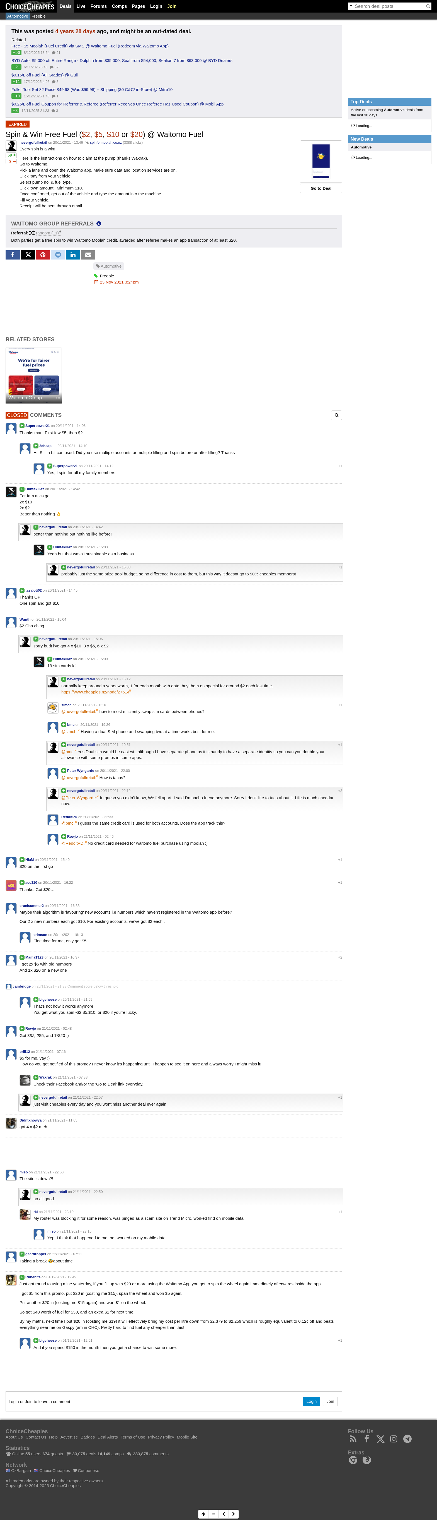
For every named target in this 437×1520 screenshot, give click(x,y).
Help (53, 1437)
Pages (138, 6)
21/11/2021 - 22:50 (49, 1172)
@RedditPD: (73, 843)
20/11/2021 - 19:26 (95, 724)
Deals (66, 6)
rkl (35, 1212)
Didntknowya (31, 1120)
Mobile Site (187, 1437)
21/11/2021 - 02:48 (57, 1028)
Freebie (38, 16)
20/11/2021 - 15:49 (55, 860)
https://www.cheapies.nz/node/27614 (95, 692)
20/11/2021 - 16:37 (64, 957)
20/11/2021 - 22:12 (115, 791)
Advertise (69, 1437)
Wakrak (45, 1077)
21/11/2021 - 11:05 (62, 1120)
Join (171, 6)
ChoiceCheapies (52, 1470)
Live (81, 6)
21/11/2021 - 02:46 (99, 836)
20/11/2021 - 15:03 (93, 547)
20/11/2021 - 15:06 (88, 639)
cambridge (22, 986)
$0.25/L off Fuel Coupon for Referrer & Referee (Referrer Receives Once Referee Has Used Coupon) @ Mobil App (117, 104)
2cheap (45, 446)
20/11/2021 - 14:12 (98, 466)
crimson (40, 935)
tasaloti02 (33, 590)
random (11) (47, 232)
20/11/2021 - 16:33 (64, 906)
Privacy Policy (161, 1437)
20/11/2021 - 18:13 (68, 935)
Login (156, 6)
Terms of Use (133, 1437)
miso (24, 1172)
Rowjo (72, 836)
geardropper (35, 1254)
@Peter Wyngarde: (79, 797)
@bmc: (68, 751)
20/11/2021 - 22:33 (98, 817)
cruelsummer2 (32, 906)
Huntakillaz (34, 489)
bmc (70, 724)
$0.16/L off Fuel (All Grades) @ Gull (44, 75)
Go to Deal (320, 188)
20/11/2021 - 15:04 (51, 619)
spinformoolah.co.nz (106, 142)
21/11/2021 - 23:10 (59, 1212)
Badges (88, 1437)
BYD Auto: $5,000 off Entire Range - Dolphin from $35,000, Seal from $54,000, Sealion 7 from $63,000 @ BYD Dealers (121, 60)
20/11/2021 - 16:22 (58, 882)
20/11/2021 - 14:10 (72, 446)
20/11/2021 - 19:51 (115, 745)
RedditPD (69, 817)
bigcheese (48, 999)
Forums (99, 6)
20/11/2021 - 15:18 (92, 705)
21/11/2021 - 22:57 (88, 1097)
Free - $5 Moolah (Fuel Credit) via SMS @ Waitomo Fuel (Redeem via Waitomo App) (90, 46)
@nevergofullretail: (78, 711)
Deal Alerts (108, 1437)
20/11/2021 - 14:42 (65, 489)
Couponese (86, 1470)
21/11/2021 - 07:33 (73, 1077)
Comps (119, 6)
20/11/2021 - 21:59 (78, 999)
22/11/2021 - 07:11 (67, 1254)
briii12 (25, 1052)
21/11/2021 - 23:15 (76, 1231)
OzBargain (18, 1470)
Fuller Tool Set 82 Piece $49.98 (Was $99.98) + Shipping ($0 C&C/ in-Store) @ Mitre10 (92, 89)
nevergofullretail (33, 142)
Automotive (17, 16)
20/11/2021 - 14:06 (71, 426)
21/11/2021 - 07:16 (51, 1052)
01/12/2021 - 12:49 (61, 1277)
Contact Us (36, 1437)
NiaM (29, 860)
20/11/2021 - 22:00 (115, 771)
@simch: (69, 731)
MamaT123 (34, 957)
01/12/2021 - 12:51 (78, 1340)
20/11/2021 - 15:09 (93, 659)
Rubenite (33, 1277)
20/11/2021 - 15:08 (115, 567)
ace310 (31, 882)
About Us (14, 1437)
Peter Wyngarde (80, 771)
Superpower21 (37, 426)
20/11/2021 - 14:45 (62, 590)
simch (66, 705)
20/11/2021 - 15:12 (115, 679)
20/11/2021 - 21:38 (51, 986)
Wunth (25, 619)
